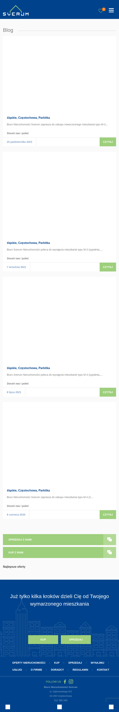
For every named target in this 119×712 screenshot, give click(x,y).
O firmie (36, 668)
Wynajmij (97, 661)
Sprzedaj (76, 639)
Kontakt (103, 668)
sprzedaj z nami (20, 539)
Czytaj (108, 141)
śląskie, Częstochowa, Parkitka (28, 117)
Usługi (17, 668)
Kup (43, 639)
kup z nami (15, 552)
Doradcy (57, 668)
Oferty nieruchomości (28, 661)
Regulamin (80, 668)
